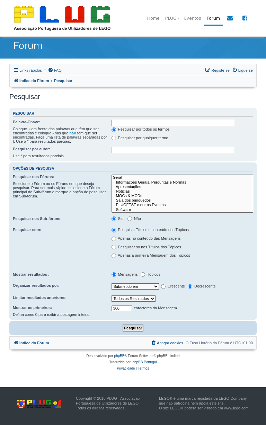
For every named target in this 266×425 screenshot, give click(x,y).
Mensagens (125, 274)
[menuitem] (55, 70)
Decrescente (202, 286)
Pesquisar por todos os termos (141, 129)
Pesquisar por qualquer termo (140, 138)
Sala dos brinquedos (182, 200)
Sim (118, 218)
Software (182, 209)
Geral (182, 177)
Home (153, 18)
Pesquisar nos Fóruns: (33, 177)
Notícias (182, 191)
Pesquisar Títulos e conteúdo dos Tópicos (150, 230)
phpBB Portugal (144, 362)
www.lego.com (236, 408)
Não (134, 218)
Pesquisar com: (27, 230)
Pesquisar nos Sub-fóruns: (37, 218)
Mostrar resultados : (31, 274)
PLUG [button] (171, 18)
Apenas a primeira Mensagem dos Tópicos (151, 255)
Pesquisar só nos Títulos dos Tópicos (146, 247)
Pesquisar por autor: (31, 149)
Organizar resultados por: (36, 285)
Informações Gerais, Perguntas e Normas (182, 182)
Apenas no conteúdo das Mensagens (146, 238)
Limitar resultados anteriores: (39, 297)
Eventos (192, 18)
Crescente (173, 286)
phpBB (119, 356)
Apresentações (182, 187)
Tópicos (150, 274)
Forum (213, 18)
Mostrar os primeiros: (32, 308)
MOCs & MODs (182, 196)
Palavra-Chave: (27, 122)
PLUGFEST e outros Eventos (182, 205)
